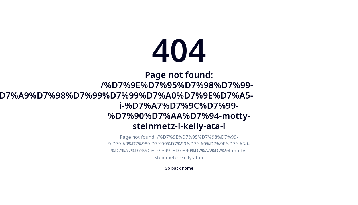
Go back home (179, 168)
